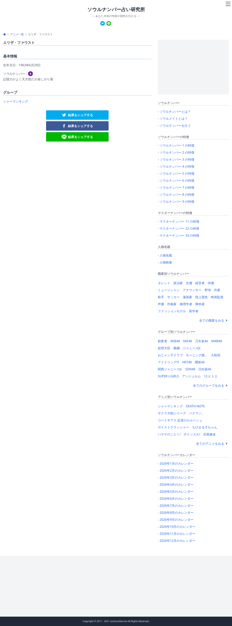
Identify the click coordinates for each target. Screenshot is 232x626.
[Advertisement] (193, 67)
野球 (208, 290)
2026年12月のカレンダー (177, 540)
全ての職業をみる (214, 320)
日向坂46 (204, 369)
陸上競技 (201, 297)
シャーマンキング (15, 101)
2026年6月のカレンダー (177, 498)
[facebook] (77, 126)
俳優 (211, 283)
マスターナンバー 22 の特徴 (179, 228)
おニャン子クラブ (170, 355)
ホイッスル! (192, 434)
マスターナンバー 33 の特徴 (179, 235)
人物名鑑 (166, 255)
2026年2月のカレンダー (177, 470)
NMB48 (216, 341)
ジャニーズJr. (192, 348)
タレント (164, 283)
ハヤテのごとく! (169, 434)
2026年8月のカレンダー (177, 512)
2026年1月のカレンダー (177, 463)
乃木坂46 (201, 341)
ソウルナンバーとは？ (175, 111)
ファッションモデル (172, 311)
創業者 (162, 341)
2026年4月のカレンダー (177, 484)
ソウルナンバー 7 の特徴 (177, 187)
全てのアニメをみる (212, 443)
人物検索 (166, 262)
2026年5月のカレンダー (177, 491)
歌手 (161, 297)
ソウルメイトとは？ (174, 118)
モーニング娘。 (197, 355)
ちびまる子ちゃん (204, 427)
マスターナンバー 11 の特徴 (179, 221)
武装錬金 (209, 434)
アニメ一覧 (17, 34)
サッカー (173, 297)
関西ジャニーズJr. (170, 369)
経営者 (200, 283)
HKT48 (187, 362)
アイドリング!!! (168, 362)
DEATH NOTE (195, 406)
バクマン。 (197, 413)
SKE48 (187, 341)
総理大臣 (164, 348)
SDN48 (190, 369)
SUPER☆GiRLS (168, 376)
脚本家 (200, 304)
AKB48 (175, 341)
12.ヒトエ (211, 376)
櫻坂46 (200, 362)
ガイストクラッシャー (173, 427)
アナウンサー (192, 290)
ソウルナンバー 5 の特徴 (177, 173)
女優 (189, 283)
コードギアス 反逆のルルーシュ (180, 420)
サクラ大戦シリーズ (172, 413)
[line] (108, 23)
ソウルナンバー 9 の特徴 (177, 201)
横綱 (176, 348)
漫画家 (187, 297)
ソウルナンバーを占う (175, 125)
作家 (217, 290)
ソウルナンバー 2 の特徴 (177, 152)
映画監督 (217, 297)
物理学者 (186, 304)
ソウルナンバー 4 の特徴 (177, 166)
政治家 (178, 283)
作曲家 (172, 304)
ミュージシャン (169, 290)
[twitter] (102, 23)
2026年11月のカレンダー (177, 533)
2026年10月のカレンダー (177, 526)
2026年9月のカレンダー (177, 519)
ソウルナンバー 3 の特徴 (177, 159)
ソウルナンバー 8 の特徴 (177, 194)
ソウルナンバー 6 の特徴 (177, 180)
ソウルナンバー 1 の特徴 (177, 145)
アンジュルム (191, 376)
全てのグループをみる (211, 385)
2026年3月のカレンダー (177, 477)
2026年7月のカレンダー (177, 505)
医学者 (193, 311)
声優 (161, 304)
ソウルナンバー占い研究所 (116, 9)
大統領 (215, 355)
